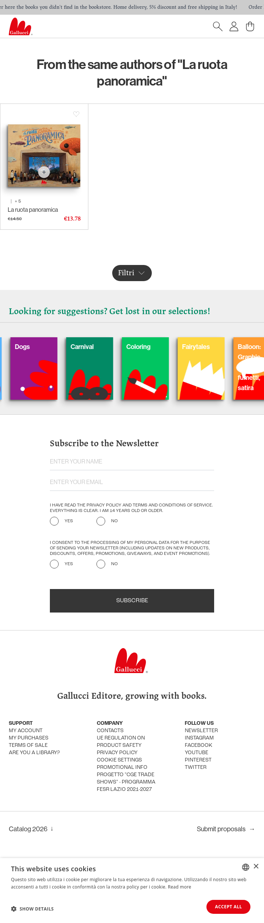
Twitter (195, 767)
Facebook (198, 745)
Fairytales (216, 346)
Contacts (110, 731)
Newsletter (201, 731)
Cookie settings (119, 760)
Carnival (101, 346)
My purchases (28, 738)
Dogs (42, 346)
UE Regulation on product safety (121, 741)
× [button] (255, 866)
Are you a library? (34, 753)
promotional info (122, 767)
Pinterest (198, 760)
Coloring (158, 346)
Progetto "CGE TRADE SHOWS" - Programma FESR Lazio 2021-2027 (126, 782)
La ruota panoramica (33, 209)
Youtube (196, 753)
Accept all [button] (228, 907)
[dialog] (132, 890)
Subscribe (132, 601)
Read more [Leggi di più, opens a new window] (179, 887)
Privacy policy (117, 753)
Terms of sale (28, 745)
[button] (32, 908)
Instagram (199, 738)
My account (26, 731)
